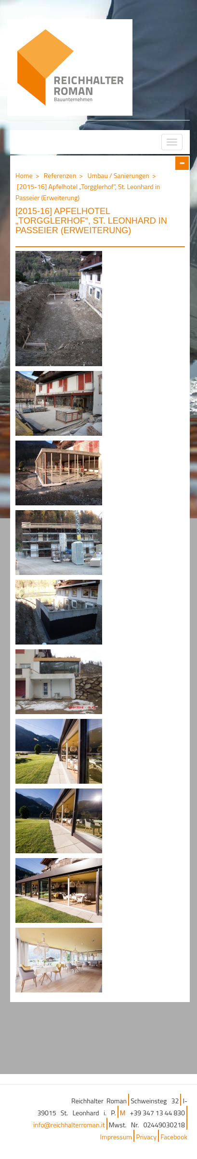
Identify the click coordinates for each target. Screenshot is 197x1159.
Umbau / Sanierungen (118, 175)
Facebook (173, 1137)
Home (24, 175)
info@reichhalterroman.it (69, 1125)
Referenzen (60, 175)
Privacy (146, 1137)
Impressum (116, 1137)
